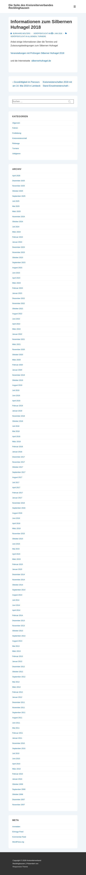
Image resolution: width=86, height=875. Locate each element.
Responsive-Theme (20, 867)
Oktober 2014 (17, 585)
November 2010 (18, 743)
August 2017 (17, 477)
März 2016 (16, 528)
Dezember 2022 (18, 298)
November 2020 (18, 349)
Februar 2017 (17, 493)
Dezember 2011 (18, 702)
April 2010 (16, 764)
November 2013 (18, 626)
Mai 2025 (15, 206)
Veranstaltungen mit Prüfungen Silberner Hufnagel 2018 (37, 53)
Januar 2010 (17, 779)
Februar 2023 (17, 288)
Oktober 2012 (17, 672)
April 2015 (16, 554)
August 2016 (17, 513)
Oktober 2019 (17, 380)
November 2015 (18, 534)
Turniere (42, 36)
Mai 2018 (15, 431)
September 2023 (18, 262)
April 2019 (16, 401)
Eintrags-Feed (17, 832)
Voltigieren (16, 154)
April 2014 (16, 610)
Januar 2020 (17, 370)
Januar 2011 (17, 738)
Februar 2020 (17, 365)
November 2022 (18, 303)
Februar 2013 (17, 656)
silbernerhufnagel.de (41, 61)
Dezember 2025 (18, 181)
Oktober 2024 (17, 222)
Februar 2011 (17, 733)
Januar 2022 (17, 334)
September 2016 (18, 508)
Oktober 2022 (17, 309)
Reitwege (16, 143)
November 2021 (18, 339)
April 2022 (16, 324)
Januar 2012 (17, 697)
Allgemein (32, 36)
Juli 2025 (15, 201)
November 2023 (18, 252)
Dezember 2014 (18, 574)
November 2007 (18, 805)
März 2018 (16, 442)
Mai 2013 (15, 646)
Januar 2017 (17, 498)
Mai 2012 (15, 682)
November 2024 (18, 217)
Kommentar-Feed (19, 837)
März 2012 (16, 687)
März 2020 (16, 360)
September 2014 (18, 590)
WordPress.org (18, 842)
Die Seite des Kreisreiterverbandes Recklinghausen (31, 6)
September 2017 (18, 472)
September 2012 (18, 677)
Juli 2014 (15, 600)
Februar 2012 (17, 692)
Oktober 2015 (17, 539)
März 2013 (16, 651)
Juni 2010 (16, 759)
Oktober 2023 (17, 257)
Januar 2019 (17, 411)
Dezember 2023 (18, 247)
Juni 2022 (16, 319)
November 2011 (18, 707)
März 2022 (16, 329)
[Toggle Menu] (74, 6)
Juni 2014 (16, 605)
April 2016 (16, 523)
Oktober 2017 (17, 467)
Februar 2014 (17, 615)
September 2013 (18, 636)
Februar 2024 (17, 237)
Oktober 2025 (17, 191)
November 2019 (18, 375)
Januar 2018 (17, 452)
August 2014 (17, 595)
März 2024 (16, 232)
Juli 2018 (15, 426)
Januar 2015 (17, 569)
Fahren (15, 128)
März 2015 (16, 559)
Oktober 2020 (17, 355)
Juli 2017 (15, 482)
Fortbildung (16, 133)
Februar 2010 (17, 774)
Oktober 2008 (17, 794)
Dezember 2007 (18, 799)
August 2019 (17, 385)
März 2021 (16, 344)
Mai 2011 (15, 728)
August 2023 (17, 268)
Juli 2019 (15, 390)
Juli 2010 (15, 753)
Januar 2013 (17, 661)
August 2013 (17, 641)
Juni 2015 (16, 544)
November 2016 (18, 503)
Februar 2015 (17, 564)
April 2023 (16, 278)
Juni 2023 (16, 273)
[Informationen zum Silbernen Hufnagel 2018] (57, 33)
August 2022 (17, 314)
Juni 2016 (16, 518)
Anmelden (16, 827)
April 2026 (16, 176)
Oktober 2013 (17, 631)
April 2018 (16, 436)
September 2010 (18, 748)
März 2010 (16, 769)
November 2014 (18, 580)
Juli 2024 (15, 227)
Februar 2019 (17, 406)
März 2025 (16, 211)
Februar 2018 (17, 447)
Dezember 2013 (18, 621)
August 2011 (17, 718)
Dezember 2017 (18, 457)
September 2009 (18, 789)
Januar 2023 (17, 293)
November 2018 (18, 416)
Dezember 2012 (18, 667)
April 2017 (16, 487)
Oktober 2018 (17, 421)
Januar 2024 (17, 242)
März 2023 (16, 283)
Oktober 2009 (17, 784)
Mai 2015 (15, 549)
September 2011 (18, 712)
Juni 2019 (16, 395)
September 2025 (18, 196)
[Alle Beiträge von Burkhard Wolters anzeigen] (21, 33)
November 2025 (18, 186)
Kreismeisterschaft (19, 138)
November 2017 (18, 462)
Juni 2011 (16, 723)
